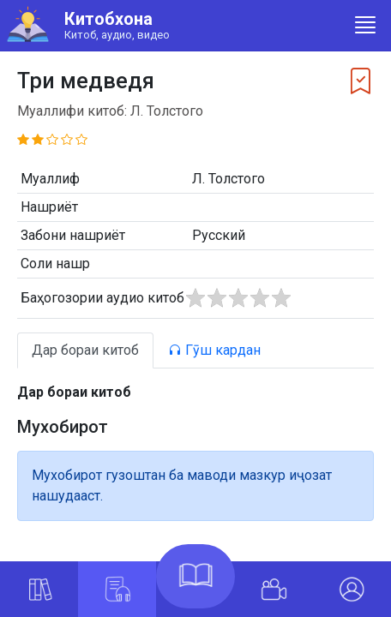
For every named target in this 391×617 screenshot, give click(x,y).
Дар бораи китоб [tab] (85, 350)
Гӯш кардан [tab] (214, 350)
